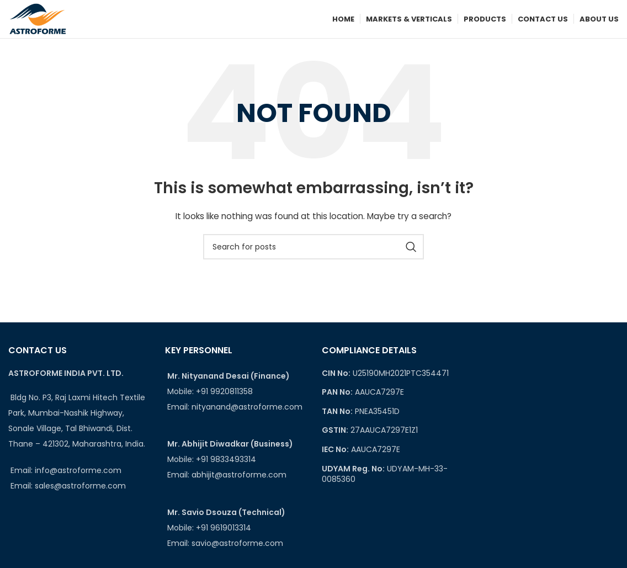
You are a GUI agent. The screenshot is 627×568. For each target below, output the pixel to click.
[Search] (313, 248)
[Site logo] (38, 18)
